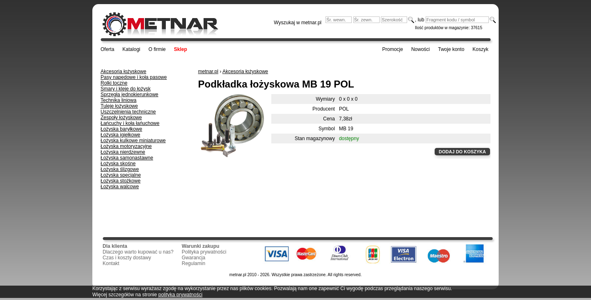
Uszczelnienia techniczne (128, 112)
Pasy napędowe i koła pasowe (134, 77)
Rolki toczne (114, 83)
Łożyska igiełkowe (120, 135)
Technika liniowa (118, 100)
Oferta (107, 49)
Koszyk (480, 49)
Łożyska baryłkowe (121, 129)
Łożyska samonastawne (127, 158)
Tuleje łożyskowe (119, 106)
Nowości (420, 49)
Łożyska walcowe (120, 186)
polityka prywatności (180, 295)
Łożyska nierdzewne (123, 152)
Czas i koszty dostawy (127, 258)
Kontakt (111, 263)
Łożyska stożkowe (120, 181)
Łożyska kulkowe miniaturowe (133, 140)
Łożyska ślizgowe (120, 169)
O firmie (157, 49)
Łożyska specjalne (121, 175)
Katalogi (131, 49)
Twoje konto (451, 49)
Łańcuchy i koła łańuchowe (130, 123)
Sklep (180, 49)
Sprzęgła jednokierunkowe (129, 94)
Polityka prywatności (204, 252)
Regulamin (193, 263)
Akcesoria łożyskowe (123, 71)
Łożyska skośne (118, 163)
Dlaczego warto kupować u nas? (138, 252)
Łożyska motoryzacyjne (126, 146)
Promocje (392, 49)
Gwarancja (193, 258)
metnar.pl (208, 71)
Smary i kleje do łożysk (126, 89)
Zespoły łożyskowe (121, 117)
